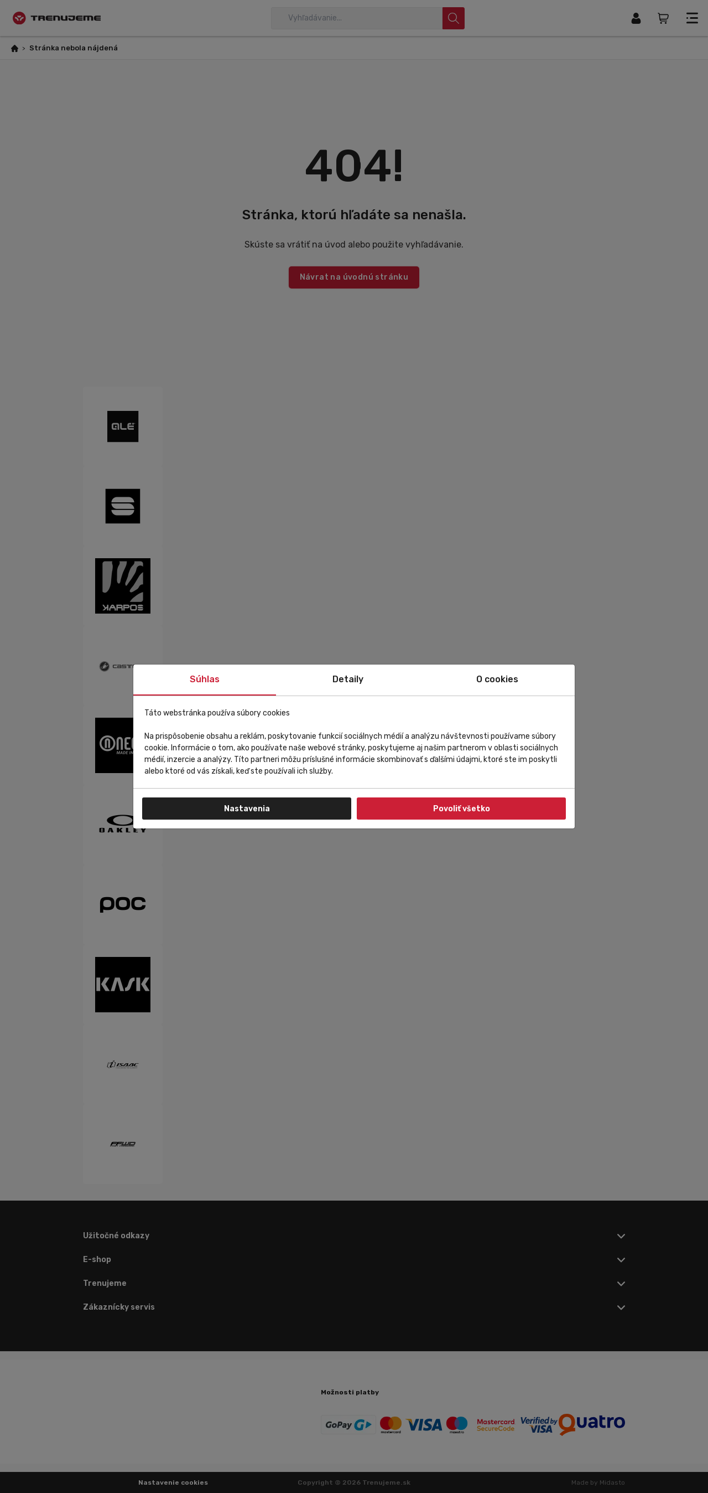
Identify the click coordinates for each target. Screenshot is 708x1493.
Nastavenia (247, 809)
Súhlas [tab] (205, 679)
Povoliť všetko (461, 809)
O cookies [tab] (497, 679)
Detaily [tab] (347, 679)
